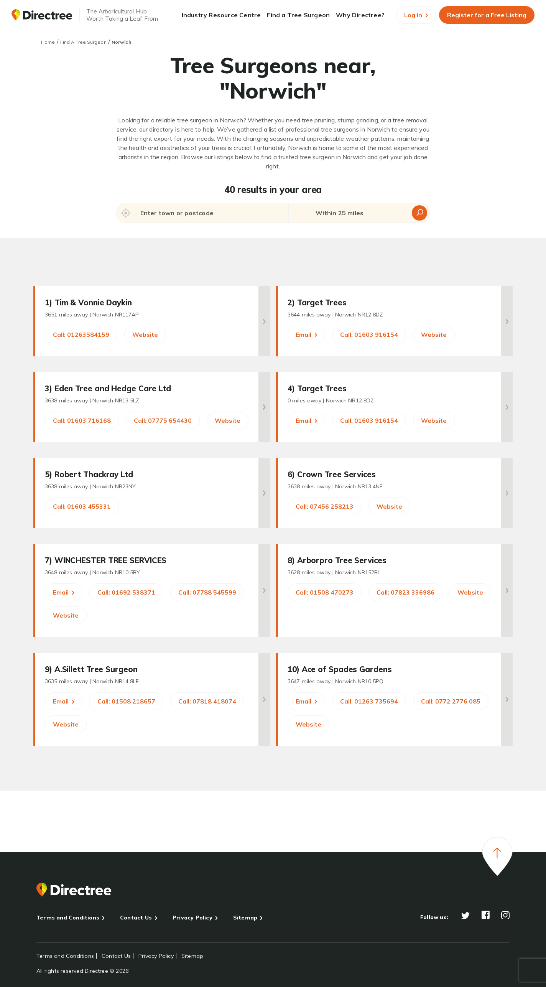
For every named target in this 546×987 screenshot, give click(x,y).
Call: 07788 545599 (207, 592)
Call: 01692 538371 (126, 592)
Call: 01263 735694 (369, 701)
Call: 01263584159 (81, 334)
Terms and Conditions (67, 917)
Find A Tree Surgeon (83, 42)
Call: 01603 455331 (82, 506)
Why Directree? (360, 15)
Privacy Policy (192, 917)
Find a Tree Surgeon (298, 15)
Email (306, 334)
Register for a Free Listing (486, 15)
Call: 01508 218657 (126, 701)
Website (145, 334)
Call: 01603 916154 (369, 334)
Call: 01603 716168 (82, 420)
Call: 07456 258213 (325, 506)
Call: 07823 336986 (405, 592)
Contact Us (136, 917)
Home (48, 42)
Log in (416, 15)
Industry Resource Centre (221, 15)
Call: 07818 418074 (207, 701)
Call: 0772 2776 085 (450, 701)
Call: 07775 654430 (163, 420)
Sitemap (245, 917)
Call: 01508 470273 (325, 592)
